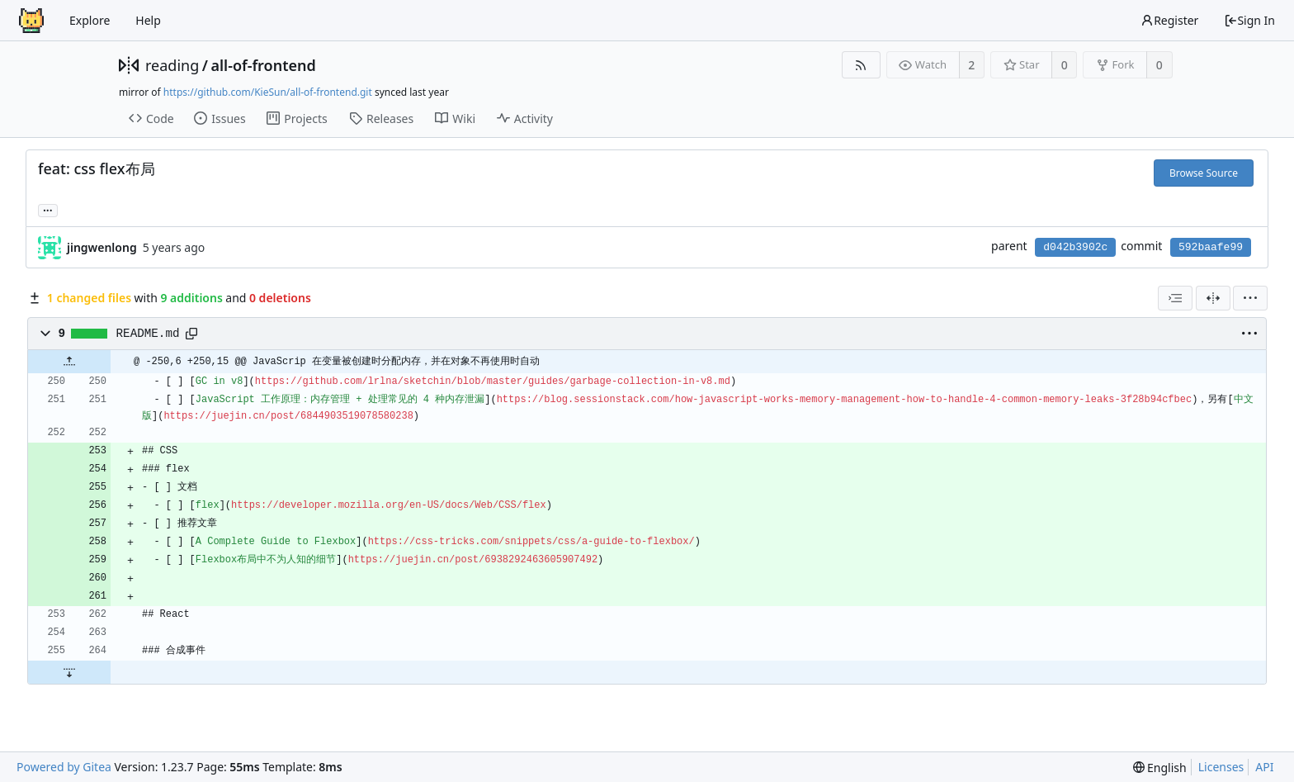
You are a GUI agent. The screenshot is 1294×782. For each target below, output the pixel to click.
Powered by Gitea (64, 767)
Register (1169, 20)
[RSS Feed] (861, 64)
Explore (89, 20)
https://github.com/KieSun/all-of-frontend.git (267, 92)
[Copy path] (191, 333)
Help (148, 20)
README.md (148, 333)
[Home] (31, 21)
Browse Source (1203, 173)
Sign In (1249, 20)
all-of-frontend (262, 65)
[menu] (1250, 298)
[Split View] (1213, 298)
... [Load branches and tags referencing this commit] (48, 209)
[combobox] (1175, 298)
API (1264, 767)
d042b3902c (1075, 247)
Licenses (1221, 767)
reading (172, 65)
